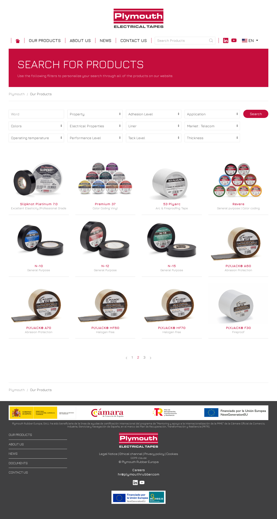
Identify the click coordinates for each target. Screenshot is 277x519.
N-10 (39, 266)
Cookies (172, 454)
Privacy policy (154, 454)
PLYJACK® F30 (238, 328)
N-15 (172, 266)
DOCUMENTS (18, 463)
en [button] (250, 40)
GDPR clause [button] (138, 457)
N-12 (105, 266)
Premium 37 (105, 204)
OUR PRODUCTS (20, 435)
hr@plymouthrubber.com (138, 474)
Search (256, 114)
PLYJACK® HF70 (171, 328)
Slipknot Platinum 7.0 (39, 204)
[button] (45, 40)
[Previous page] (126, 357)
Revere (238, 204)
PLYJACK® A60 (238, 266)
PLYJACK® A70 (38, 328)
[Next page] (150, 357)
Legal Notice (108, 454)
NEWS (13, 453)
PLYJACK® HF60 (105, 328)
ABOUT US (16, 444)
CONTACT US (18, 472)
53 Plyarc (171, 204)
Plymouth (17, 94)
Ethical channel (130, 454)
